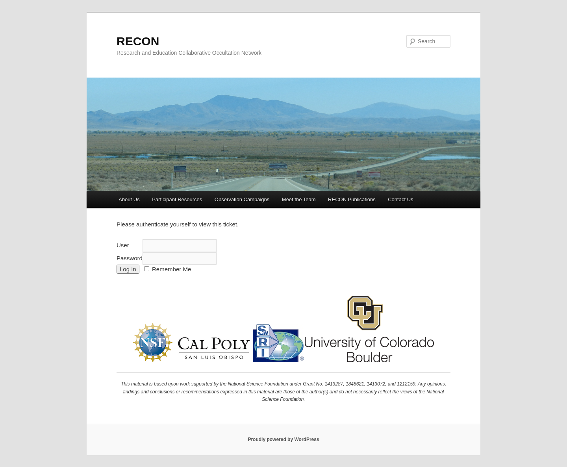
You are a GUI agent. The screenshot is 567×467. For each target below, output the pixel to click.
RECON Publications (352, 199)
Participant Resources (177, 199)
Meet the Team (299, 199)
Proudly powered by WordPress (283, 439)
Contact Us (400, 199)
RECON (138, 41)
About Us (129, 199)
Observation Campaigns (242, 199)
